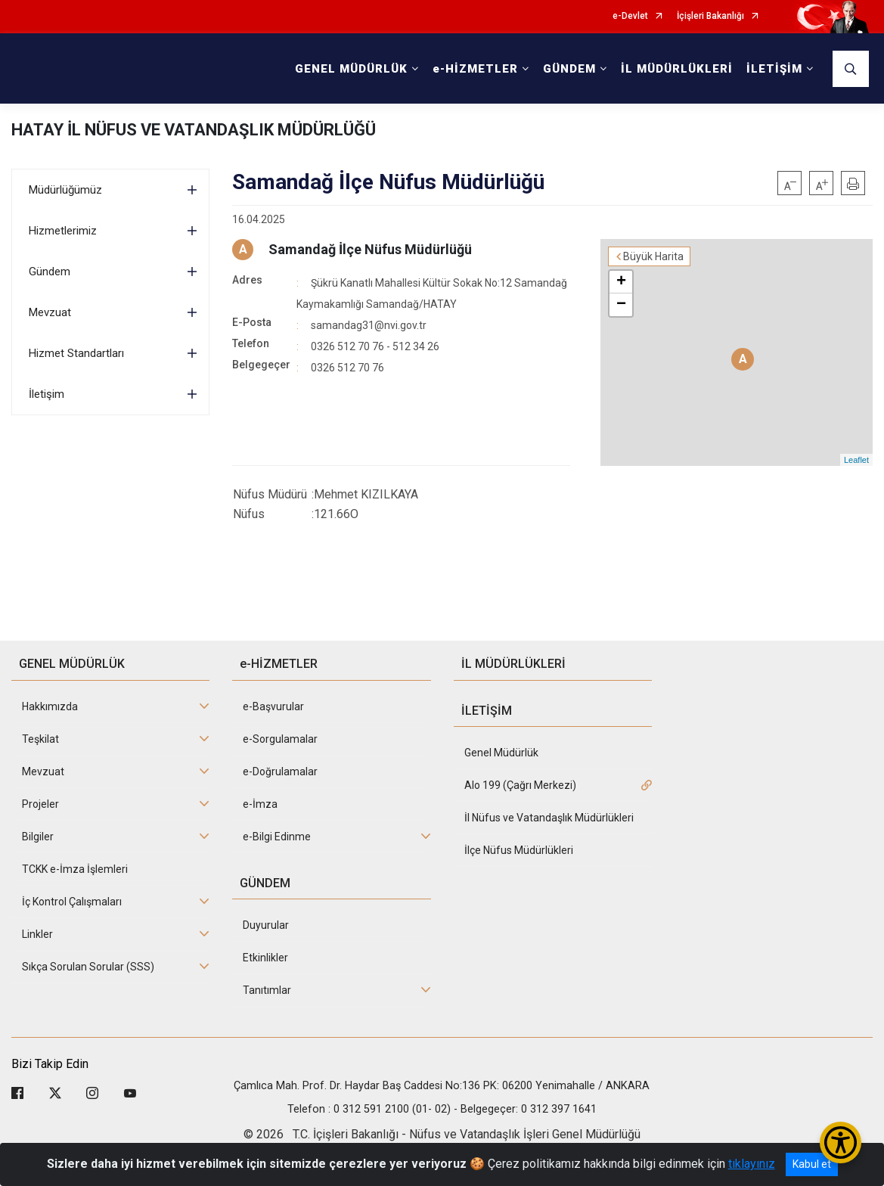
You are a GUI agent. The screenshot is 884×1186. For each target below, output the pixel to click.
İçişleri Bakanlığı (710, 16)
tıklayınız (751, 1164)
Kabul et (811, 1164)
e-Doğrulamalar (280, 771)
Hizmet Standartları (76, 353)
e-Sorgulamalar (280, 739)
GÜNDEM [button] (569, 69)
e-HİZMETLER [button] (475, 69)
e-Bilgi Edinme (277, 837)
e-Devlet (630, 16)
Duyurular (266, 925)
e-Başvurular (273, 706)
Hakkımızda (50, 706)
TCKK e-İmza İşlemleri (75, 869)
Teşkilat (40, 739)
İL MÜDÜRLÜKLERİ (677, 69)
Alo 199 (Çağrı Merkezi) (520, 785)
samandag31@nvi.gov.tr (368, 325)
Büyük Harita (653, 256)
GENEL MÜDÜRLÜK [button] (351, 69)
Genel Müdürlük (501, 753)
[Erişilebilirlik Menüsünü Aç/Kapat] (840, 1142)
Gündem (49, 271)
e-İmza (260, 804)
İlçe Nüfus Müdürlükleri (518, 850)
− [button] (621, 304)
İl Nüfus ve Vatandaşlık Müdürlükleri (549, 818)
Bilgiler (38, 837)
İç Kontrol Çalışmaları (72, 902)
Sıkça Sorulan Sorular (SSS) (88, 967)
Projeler (40, 804)
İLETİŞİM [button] (774, 69)
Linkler (37, 934)
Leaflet (856, 459)
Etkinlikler (265, 958)
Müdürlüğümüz (65, 190)
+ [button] (621, 282)
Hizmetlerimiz (63, 231)
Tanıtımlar (267, 990)
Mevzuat (50, 312)
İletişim (46, 394)
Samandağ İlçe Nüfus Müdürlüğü (370, 249)
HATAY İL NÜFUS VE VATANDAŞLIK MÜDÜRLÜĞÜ (193, 129)
